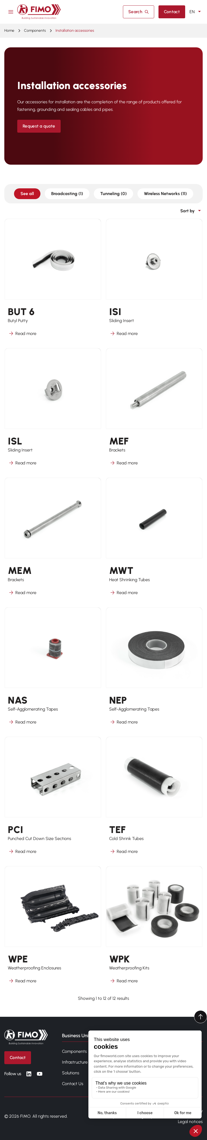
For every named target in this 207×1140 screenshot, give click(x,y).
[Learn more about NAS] (52, 669)
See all (27, 193)
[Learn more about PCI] (52, 799)
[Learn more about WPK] (154, 928)
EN (196, 12)
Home (9, 30)
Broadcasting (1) (67, 193)
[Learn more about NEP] (154, 669)
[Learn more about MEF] (154, 410)
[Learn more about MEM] (52, 539)
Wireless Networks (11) (165, 193)
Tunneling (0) (113, 193)
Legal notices (190, 1121)
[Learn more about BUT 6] (52, 281)
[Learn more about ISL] (52, 410)
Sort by (191, 211)
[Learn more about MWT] (154, 539)
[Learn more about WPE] (52, 928)
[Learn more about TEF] (154, 799)
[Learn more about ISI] (154, 281)
